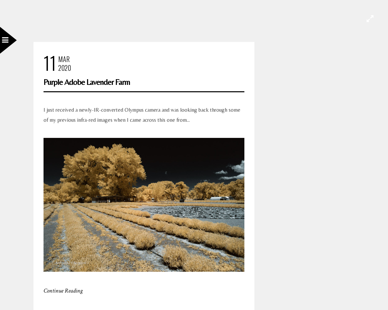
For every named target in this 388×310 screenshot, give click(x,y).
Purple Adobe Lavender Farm (87, 82)
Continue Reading (63, 291)
